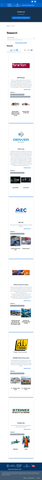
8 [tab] (26, 117)
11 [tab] (29, 189)
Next (32, 107)
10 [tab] (27, 189)
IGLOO (26, 450)
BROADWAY (15, 450)
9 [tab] (28, 117)
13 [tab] (21, 191)
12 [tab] (31, 189)
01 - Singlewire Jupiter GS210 (15, 389)
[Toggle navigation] (2, 5)
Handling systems (26, 249)
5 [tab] (21, 117)
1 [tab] (14, 117)
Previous (9, 107)
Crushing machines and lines (15, 249)
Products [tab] (28, 50)
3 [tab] (18, 117)
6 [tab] (23, 117)
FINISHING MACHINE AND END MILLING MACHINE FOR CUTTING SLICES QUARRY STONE (15, 323)
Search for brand (11, 37)
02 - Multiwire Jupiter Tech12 (26, 389)
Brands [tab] (14, 50)
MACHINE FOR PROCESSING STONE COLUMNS (26, 322)
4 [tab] (19, 117)
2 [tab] (16, 117)
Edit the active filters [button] (21, 43)
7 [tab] (25, 117)
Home (8, 26)
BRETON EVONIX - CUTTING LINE (26, 112)
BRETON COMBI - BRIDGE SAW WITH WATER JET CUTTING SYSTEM (15, 113)
